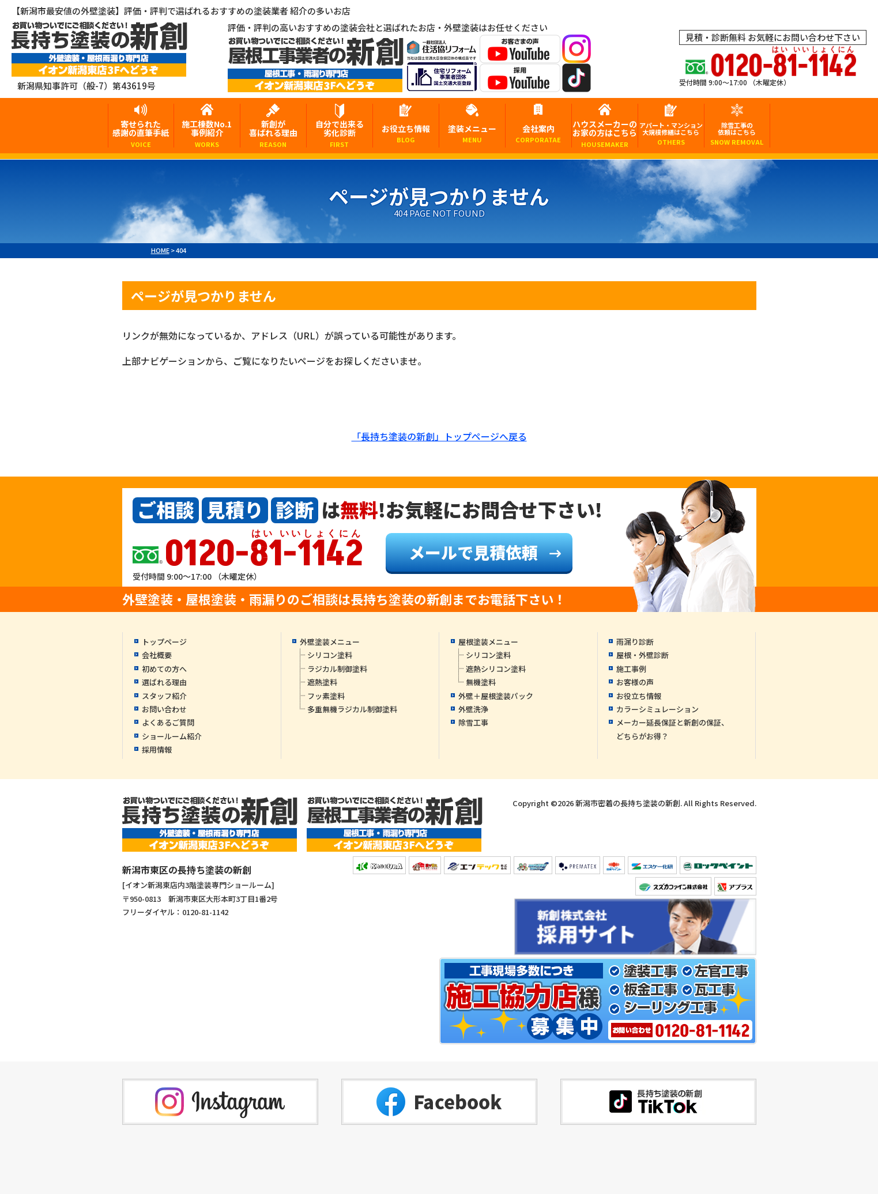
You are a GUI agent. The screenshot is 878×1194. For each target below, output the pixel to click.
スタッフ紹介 (164, 695)
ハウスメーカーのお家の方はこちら (605, 133)
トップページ (164, 641)
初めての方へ (164, 668)
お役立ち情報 (406, 133)
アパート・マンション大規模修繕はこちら (671, 133)
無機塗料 (481, 682)
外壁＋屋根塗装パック (495, 695)
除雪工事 (473, 722)
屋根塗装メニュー (488, 641)
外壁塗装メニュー (330, 641)
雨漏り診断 (635, 641)
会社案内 (538, 133)
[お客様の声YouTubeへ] (520, 56)
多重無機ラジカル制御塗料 (352, 709)
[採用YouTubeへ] (520, 84)
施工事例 (631, 668)
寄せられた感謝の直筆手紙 (141, 133)
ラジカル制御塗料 (337, 668)
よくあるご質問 (168, 722)
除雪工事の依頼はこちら (737, 133)
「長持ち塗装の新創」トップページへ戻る (439, 436)
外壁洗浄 (473, 709)
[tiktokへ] (576, 84)
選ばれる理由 (164, 682)
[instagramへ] (576, 56)
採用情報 (157, 749)
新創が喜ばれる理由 (273, 133)
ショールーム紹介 (172, 736)
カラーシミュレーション (657, 709)
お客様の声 (635, 682)
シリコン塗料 (329, 654)
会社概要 (157, 654)
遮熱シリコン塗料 (496, 668)
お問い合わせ (164, 709)
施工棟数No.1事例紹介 (207, 133)
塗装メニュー (472, 133)
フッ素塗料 (326, 695)
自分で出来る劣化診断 (339, 133)
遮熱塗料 (322, 682)
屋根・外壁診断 (642, 654)
